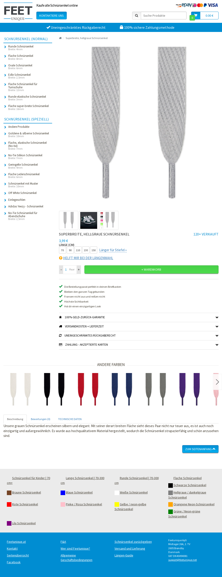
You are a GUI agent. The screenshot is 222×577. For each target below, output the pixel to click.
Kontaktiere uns (51, 15)
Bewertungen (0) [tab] (40, 419)
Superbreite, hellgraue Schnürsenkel (87, 38)
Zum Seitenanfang (200, 449)
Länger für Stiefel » (113, 250)
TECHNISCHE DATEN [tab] (70, 419)
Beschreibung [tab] (15, 419)
